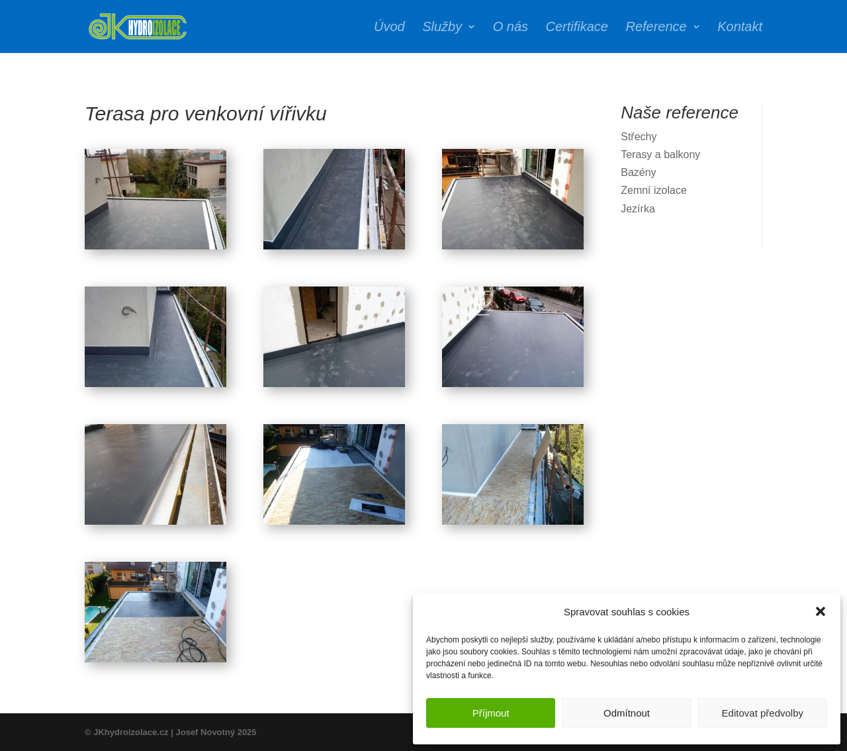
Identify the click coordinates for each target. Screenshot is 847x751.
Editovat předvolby (762, 713)
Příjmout (491, 713)
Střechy (638, 136)
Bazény (638, 172)
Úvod (389, 28)
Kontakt (739, 28)
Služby (442, 28)
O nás (510, 28)
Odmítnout (626, 713)
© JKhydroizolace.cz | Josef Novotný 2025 (171, 732)
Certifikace (577, 28)
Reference (655, 28)
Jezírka (638, 208)
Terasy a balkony (660, 154)
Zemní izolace (654, 190)
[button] (820, 611)
